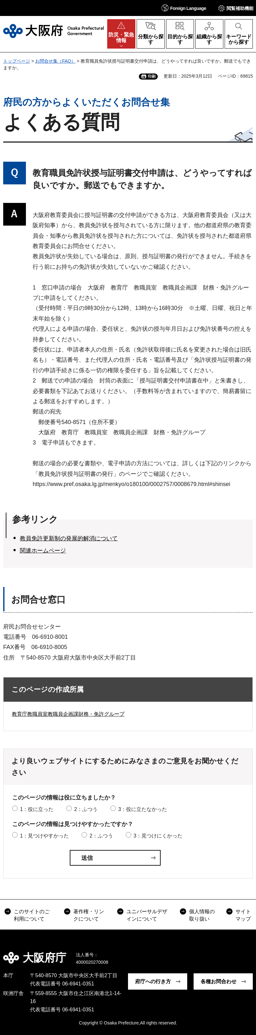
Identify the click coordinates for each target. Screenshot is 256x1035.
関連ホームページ (43, 550)
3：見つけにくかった (157, 835)
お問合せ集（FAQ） (55, 61)
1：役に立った (36, 809)
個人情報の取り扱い (202, 915)
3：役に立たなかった (142, 809)
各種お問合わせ (218, 981)
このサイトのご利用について (32, 915)
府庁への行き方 (153, 981)
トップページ (16, 61)
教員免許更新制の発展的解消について (69, 538)
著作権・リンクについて (88, 915)
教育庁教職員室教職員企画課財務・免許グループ (68, 714)
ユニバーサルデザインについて (146, 915)
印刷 (152, 76)
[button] (184, 8)
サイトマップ (243, 915)
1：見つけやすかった (44, 835)
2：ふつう (86, 809)
